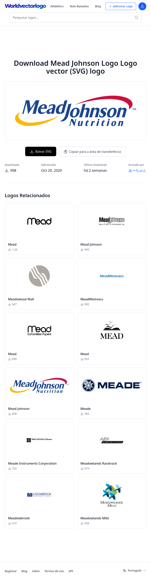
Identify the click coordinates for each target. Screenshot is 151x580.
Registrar (11, 571)
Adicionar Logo (121, 6)
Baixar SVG (41, 151)
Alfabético (57, 6)
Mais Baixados (79, 6)
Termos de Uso (54, 571)
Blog (98, 6)
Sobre (36, 571)
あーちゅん (137, 170)
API (71, 571)
